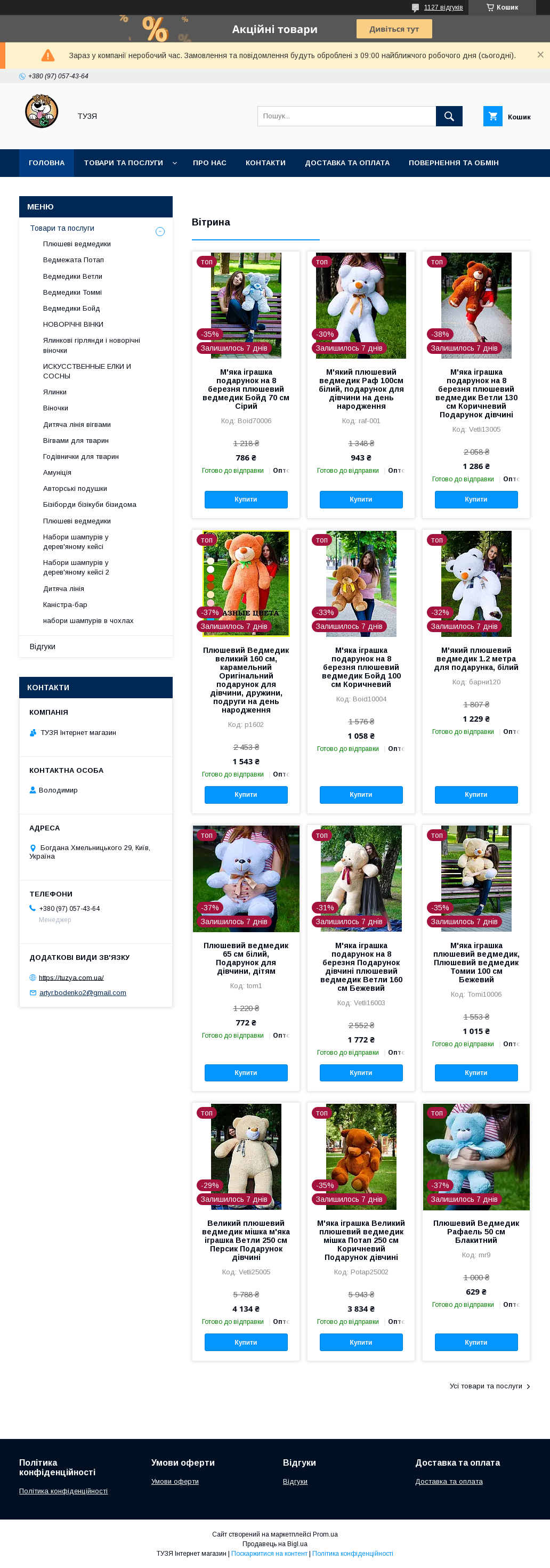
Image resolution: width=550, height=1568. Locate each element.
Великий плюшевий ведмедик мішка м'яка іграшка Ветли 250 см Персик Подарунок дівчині (246, 1240)
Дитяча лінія (63, 589)
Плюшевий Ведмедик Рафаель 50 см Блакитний (476, 1231)
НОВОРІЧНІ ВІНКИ (73, 324)
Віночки (55, 408)
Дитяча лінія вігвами (77, 425)
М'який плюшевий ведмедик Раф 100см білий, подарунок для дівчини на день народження (361, 389)
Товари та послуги (123, 163)
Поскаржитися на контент (269, 1553)
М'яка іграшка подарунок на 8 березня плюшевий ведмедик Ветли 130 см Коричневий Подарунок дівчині (476, 393)
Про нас (210, 163)
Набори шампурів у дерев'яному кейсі (76, 542)
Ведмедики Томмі (72, 292)
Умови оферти (175, 1481)
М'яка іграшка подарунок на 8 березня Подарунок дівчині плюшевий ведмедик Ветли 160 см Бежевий (361, 966)
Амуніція (57, 472)
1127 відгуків (443, 7)
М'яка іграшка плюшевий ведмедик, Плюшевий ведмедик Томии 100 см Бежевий (476, 962)
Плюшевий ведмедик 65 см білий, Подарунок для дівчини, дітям (246, 958)
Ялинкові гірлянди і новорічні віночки (91, 345)
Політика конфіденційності (63, 1491)
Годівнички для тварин (81, 456)
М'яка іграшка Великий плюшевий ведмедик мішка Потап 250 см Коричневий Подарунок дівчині (361, 1240)
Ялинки (55, 392)
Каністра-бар (65, 605)
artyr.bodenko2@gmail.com (82, 993)
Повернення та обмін (454, 163)
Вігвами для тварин (76, 440)
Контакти (266, 163)
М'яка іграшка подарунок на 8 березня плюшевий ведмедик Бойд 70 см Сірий (246, 389)
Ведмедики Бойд (71, 308)
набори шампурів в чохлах (88, 621)
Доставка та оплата (347, 163)
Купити (246, 499)
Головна (46, 163)
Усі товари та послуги (486, 1386)
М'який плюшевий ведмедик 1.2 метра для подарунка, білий (476, 659)
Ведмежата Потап (73, 260)
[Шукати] (449, 116)
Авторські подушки (75, 488)
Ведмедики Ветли (72, 276)
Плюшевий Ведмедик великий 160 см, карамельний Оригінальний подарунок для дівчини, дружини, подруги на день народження (246, 680)
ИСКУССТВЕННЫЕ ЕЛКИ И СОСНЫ (87, 371)
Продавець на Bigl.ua (275, 1544)
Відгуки (42, 646)
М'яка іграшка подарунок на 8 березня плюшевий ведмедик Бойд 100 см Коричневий (361, 667)
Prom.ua (325, 1534)
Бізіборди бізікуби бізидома (89, 504)
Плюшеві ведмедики (77, 244)
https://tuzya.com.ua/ (71, 977)
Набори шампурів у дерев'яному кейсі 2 (76, 567)
